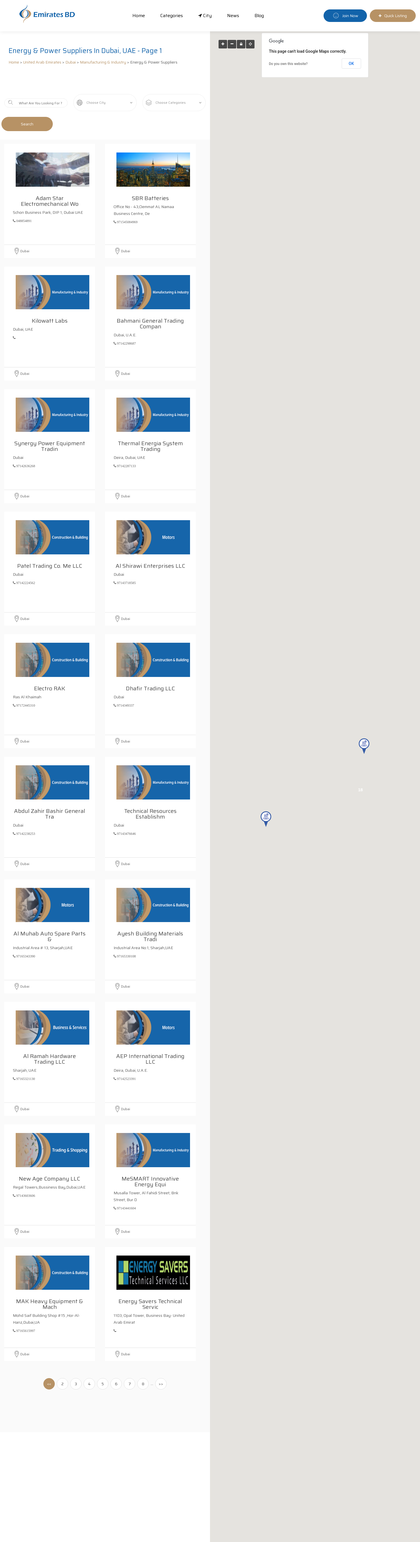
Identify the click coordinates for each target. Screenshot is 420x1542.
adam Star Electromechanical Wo (51, 179)
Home (138, 15)
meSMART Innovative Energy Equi (151, 1160)
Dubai (70, 62)
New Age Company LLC (51, 1157)
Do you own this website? (288, 64)
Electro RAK (51, 667)
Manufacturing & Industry (103, 62)
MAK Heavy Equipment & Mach (51, 1283)
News (233, 15)
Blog (259, 15)
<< (49, 1384)
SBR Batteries (151, 176)
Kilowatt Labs (51, 299)
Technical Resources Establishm (151, 792)
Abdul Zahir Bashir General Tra (50, 792)
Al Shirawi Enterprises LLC (151, 544)
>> (161, 1384)
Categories (171, 15)
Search (27, 124)
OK (351, 63)
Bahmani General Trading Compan (151, 302)
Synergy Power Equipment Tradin (50, 425)
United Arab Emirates (42, 62)
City (205, 15)
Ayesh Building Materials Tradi (151, 915)
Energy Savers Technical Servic (151, 1283)
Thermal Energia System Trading (151, 425)
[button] (265, 818)
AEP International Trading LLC (151, 1037)
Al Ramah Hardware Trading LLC (51, 1037)
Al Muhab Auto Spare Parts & (49, 915)
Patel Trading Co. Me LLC (51, 544)
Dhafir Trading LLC (151, 667)
